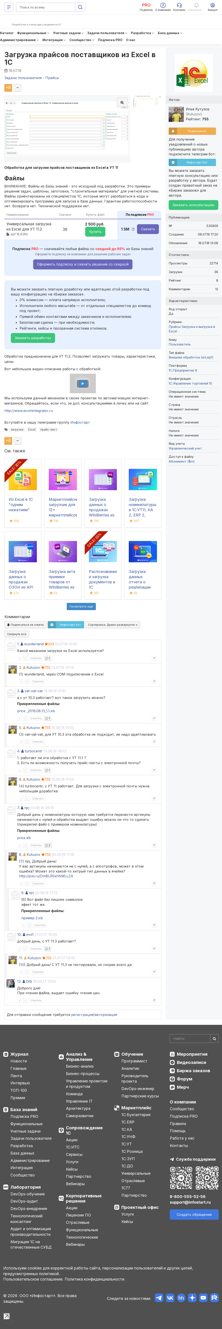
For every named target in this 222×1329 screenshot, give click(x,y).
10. (19, 934)
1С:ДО (127, 1166)
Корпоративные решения (84, 1198)
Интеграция (21, 1167)
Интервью (20, 1083)
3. (18, 691)
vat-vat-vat (33, 691)
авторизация (106, 1014)
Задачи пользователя (31, 1138)
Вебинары (75, 1183)
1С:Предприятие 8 (183, 370)
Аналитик (130, 1068)
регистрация (82, 1014)
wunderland (34, 644)
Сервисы (74, 1154)
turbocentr (33, 751)
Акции (71, 1140)
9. (22, 893)
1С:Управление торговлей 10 (190, 383)
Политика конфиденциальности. (95, 1279)
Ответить (36, 658)
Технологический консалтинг (26, 1219)
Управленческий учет (185, 448)
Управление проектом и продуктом (86, 1084)
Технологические (82, 1237)
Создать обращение (194, 1214)
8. (20, 854)
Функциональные (26, 1124)
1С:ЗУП (128, 1158)
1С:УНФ (128, 1136)
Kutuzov (33, 667)
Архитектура (78, 1108)
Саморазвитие (79, 1115)
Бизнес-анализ (80, 1066)
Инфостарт (80, 422)
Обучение (132, 1054)
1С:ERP (127, 1122)
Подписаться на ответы (25, 624)
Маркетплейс (136, 1107)
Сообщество (22, 1175)
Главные (18, 1068)
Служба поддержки (196, 1159)
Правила (178, 1123)
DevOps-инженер (137, 1088)
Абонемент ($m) (182, 461)
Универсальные (135, 1173)
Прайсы (175, 327)
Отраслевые (77, 1222)
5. (20, 727)
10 (22, 964)
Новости (18, 1061)
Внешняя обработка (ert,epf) (191, 357)
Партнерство (78, 1176)
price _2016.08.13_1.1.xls (36, 711)
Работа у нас (182, 1138)
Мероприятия (192, 1054)
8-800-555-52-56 (188, 1196)
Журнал (19, 1054)
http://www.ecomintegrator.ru (28, 410)
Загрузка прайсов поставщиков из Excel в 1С (80, 58)
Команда (74, 1094)
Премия (17, 1097)
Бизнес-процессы (83, 1073)
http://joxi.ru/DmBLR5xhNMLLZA (46, 876)
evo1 (30, 934)
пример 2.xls (32, 918)
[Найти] (214, 1038)
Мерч (183, 1087)
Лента (16, 1075)
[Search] (194, 1038)
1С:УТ (126, 1144)
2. (20, 667)
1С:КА (126, 1129)
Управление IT (79, 1101)
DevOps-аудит (24, 1201)
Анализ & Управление (79, 1057)
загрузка (17, 429)
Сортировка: (112, 624)
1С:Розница (132, 1151)
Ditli (29, 981)
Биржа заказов (193, 1070)
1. (18, 644)
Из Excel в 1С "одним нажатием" (21, 504)
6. (20, 779)
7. (18, 808)
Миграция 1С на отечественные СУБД (31, 1244)
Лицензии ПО (78, 1215)
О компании (183, 1102)
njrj (26, 808)
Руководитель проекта (135, 1078)
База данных (22, 1153)
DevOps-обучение (27, 1194)
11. (21, 958)
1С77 (125, 1188)
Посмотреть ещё (81, 606)
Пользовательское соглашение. (33, 1279)
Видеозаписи (191, 1062)
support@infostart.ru (190, 1202)
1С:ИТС (73, 1147)
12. (19, 981)
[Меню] (8, 7)
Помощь (178, 1130)
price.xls (24, 838)
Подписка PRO (24, 1116)
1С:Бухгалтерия (135, 1114)
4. (18, 751)
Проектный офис (140, 1207)
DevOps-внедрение (28, 1208)
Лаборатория (25, 1187)
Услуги (72, 1162)
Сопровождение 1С (84, 1130)
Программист (134, 1061)
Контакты (179, 1145)
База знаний (23, 1109)
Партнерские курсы (140, 1096)
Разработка (21, 1145)
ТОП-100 (18, 1090)
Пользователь (180, 344)
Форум (184, 1079)
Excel (32, 429)
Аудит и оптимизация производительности (30, 1231)
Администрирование (30, 1160)
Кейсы (72, 1169)
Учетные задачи (25, 1131)
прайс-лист (48, 429)
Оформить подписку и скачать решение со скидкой (83, 264)
